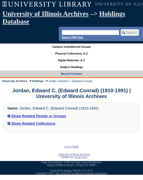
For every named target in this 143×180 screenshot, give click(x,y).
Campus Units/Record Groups (71, 46)
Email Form (80, 157)
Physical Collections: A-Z (71, 53)
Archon (68, 170)
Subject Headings (71, 67)
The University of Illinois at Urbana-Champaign (81, 173)
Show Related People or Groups (37, 116)
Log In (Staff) (71, 146)
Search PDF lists (72, 37)
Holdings (38, 81)
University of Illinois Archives (45, 14)
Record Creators (71, 73)
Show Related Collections (32, 124)
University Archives (14, 81)
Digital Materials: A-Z (71, 60)
